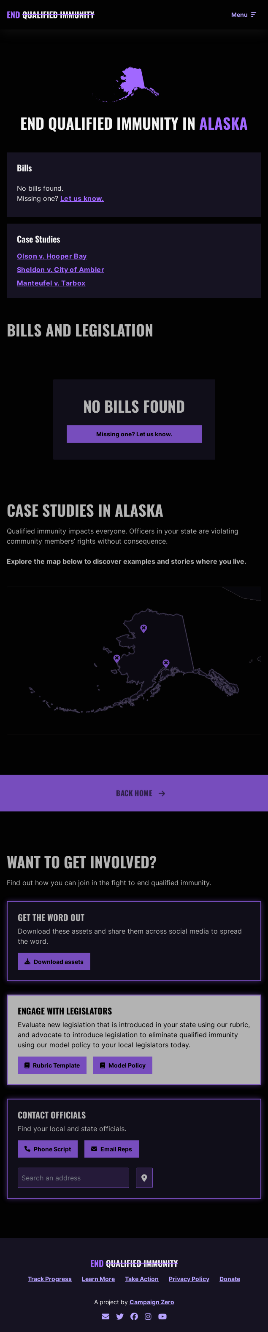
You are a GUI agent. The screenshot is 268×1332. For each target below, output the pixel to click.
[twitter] (120, 1316)
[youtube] (162, 1316)
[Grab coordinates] (144, 1180)
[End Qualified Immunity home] (51, 15)
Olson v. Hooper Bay (52, 256)
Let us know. (82, 198)
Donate (229, 1278)
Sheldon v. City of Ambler (60, 269)
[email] (105, 1316)
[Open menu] (243, 15)
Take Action (142, 1278)
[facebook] (134, 1316)
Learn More (98, 1278)
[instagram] (148, 1316)
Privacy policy (189, 1278)
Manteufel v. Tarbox (51, 283)
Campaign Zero (152, 1301)
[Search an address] (73, 1180)
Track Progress (50, 1278)
